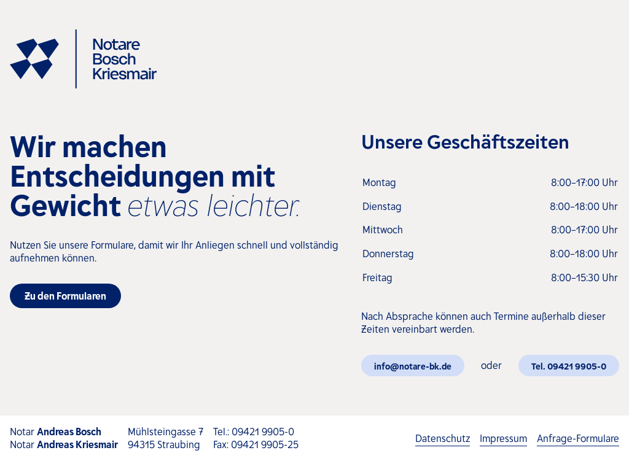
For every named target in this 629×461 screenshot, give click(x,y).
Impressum (503, 438)
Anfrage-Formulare (578, 438)
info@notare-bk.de (412, 366)
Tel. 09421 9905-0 (568, 366)
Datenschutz (442, 438)
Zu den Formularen (65, 295)
